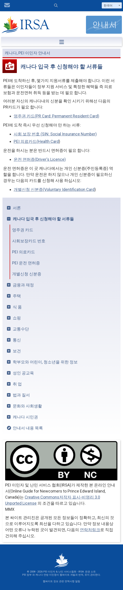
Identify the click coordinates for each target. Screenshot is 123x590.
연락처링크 (90, 529)
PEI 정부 (27, 574)
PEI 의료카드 (23, 252)
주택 (17, 296)
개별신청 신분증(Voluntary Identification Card (54, 189)
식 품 (17, 307)
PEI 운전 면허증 (26, 263)
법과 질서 (21, 395)
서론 (17, 208)
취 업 (17, 384)
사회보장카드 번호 (28, 241)
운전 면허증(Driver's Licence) (40, 159)
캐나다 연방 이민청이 (47, 574)
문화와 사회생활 (27, 406)
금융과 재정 (23, 285)
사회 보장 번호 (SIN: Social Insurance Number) (55, 134)
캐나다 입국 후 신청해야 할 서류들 (43, 219)
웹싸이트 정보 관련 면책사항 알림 (61, 581)
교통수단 (21, 329)
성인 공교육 (23, 373)
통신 (17, 340)
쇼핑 (17, 318)
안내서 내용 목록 (28, 428)
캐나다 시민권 (25, 417)
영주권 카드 (22, 230)
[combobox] (112, 5)
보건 (17, 351)
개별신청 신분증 (26, 274)
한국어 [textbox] (108, 5)
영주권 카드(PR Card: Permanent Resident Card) (56, 116)
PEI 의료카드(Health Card (36, 141)
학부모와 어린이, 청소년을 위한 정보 (45, 362)
